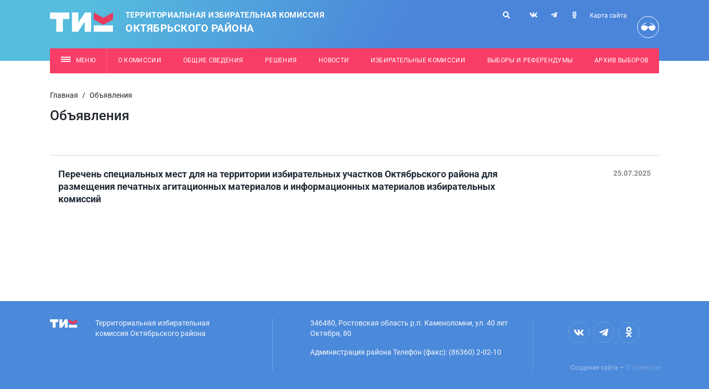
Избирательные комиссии (418, 60)
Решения (281, 60)
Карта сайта (608, 15)
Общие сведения (213, 60)
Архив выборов (621, 60)
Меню (78, 60)
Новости (334, 60)
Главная (64, 95)
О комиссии (139, 60)
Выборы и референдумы (530, 60)
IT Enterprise (643, 367)
